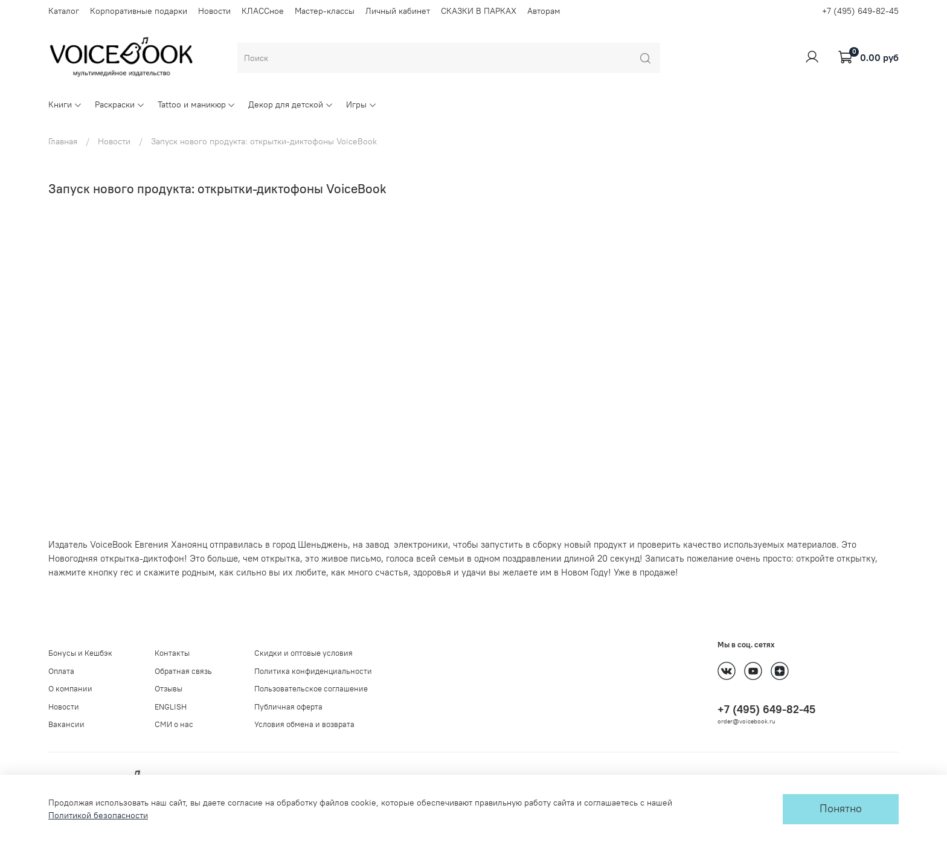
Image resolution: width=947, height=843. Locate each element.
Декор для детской (290, 104)
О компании (70, 688)
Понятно (841, 808)
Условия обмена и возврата (304, 724)
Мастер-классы (325, 10)
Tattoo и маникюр (197, 104)
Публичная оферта (288, 706)
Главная (62, 141)
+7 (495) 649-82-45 (860, 10)
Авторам (543, 10)
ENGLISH (171, 706)
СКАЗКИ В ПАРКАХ (478, 10)
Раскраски (120, 104)
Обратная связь (183, 671)
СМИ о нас (174, 724)
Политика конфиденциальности (313, 671)
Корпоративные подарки (138, 10)
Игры (361, 104)
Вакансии (66, 724)
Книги (65, 104)
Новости (214, 10)
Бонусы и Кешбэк (80, 653)
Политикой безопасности (98, 815)
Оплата (61, 671)
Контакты (172, 653)
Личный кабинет (397, 10)
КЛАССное (263, 10)
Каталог (63, 10)
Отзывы (168, 688)
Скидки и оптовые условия (303, 653)
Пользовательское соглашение (311, 688)
